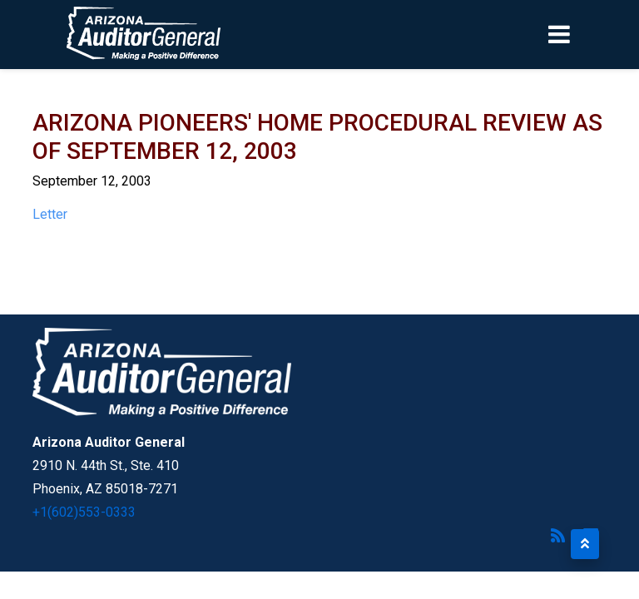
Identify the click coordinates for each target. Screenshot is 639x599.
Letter (49, 214)
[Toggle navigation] (587, 34)
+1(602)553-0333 (84, 512)
